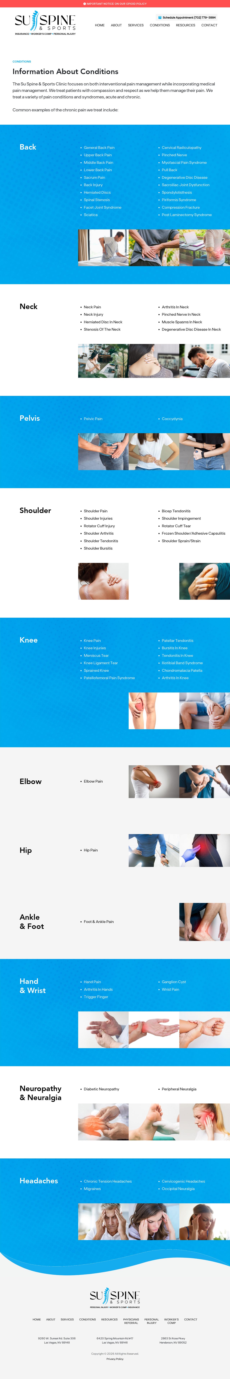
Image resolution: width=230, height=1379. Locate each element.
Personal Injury (151, 1321)
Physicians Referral (131, 1321)
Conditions (160, 25)
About (116, 25)
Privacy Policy (115, 1358)
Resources (185, 25)
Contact (209, 25)
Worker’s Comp (171, 1321)
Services (136, 25)
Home (100, 25)
